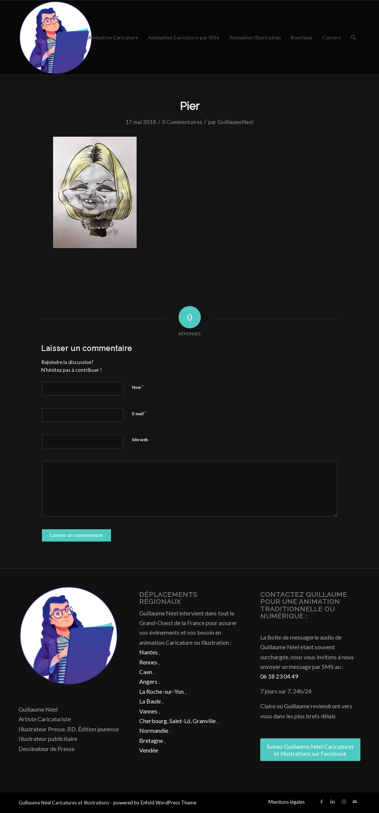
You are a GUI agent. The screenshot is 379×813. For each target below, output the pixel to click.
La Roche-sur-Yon (161, 691)
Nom (138, 387)
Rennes (148, 662)
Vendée (148, 750)
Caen (145, 671)
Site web (140, 439)
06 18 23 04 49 (279, 676)
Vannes (148, 711)
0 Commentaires (182, 121)
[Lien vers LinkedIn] (332, 801)
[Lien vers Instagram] (343, 801)
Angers (148, 681)
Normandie (153, 730)
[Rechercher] (353, 37)
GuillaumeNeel (236, 121)
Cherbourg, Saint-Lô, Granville (177, 720)
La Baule (150, 701)
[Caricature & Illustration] (56, 37)
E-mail (139, 413)
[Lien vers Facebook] (321, 801)
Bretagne (151, 740)
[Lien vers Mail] (354, 801)
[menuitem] (113, 37)
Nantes (148, 652)
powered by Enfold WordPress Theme (154, 803)
